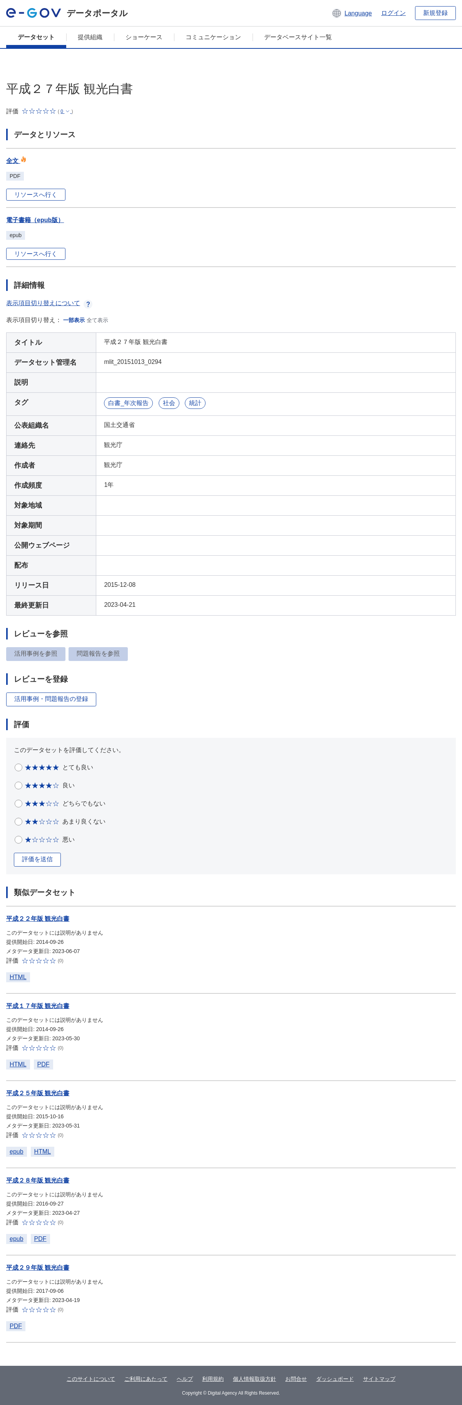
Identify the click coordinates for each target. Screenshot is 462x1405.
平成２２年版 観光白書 (37, 918)
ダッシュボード (335, 1379)
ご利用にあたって (145, 1379)
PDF (43, 1064)
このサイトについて (91, 1379)
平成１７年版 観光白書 (37, 1006)
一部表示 (74, 320)
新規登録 (435, 13)
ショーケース (144, 37)
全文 (16, 161)
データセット (36, 37)
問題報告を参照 (98, 653)
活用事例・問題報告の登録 (51, 699)
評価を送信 (37, 859)
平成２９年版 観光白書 (37, 1267)
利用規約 (213, 1379)
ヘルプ (185, 1379)
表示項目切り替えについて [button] (49, 303)
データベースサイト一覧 (298, 37)
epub (16, 1151)
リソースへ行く (35, 194)
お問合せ (296, 1379)
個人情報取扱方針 (254, 1379)
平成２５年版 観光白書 (37, 1093)
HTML (18, 977)
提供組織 (90, 37)
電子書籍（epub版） (35, 220)
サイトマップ (379, 1379)
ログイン (393, 13)
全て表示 (97, 320)
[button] (351, 13)
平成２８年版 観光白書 (37, 1180)
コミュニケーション (213, 37)
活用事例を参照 (35, 653)
